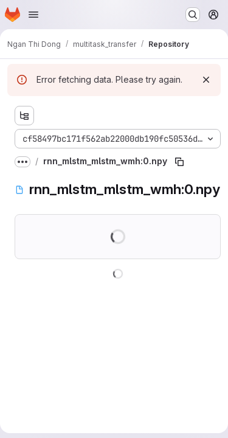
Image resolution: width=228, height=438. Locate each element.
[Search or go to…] (192, 14)
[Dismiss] (206, 79)
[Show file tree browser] (24, 115)
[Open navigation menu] (33, 14)
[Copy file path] (179, 162)
